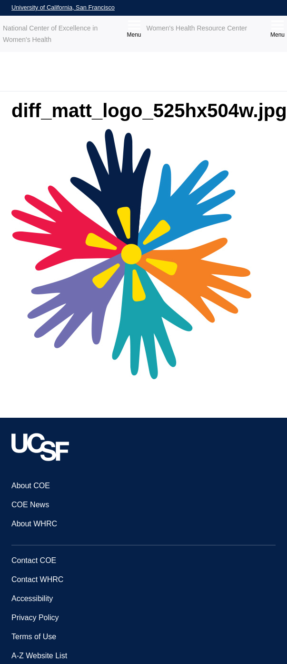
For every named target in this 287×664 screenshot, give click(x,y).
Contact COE (33, 560)
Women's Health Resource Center (197, 28)
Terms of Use (33, 637)
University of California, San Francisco (63, 7)
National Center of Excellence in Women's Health (50, 33)
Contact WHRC (37, 579)
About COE (30, 486)
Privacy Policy (35, 618)
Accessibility (32, 598)
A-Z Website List (39, 656)
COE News (30, 505)
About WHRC (34, 524)
